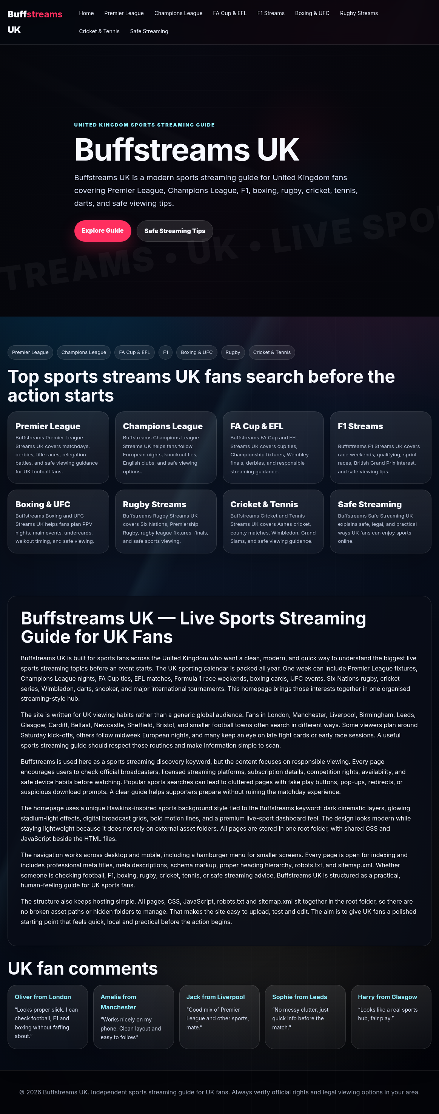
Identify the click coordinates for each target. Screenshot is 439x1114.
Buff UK (35, 22)
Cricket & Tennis (99, 31)
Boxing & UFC (312, 13)
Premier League (124, 13)
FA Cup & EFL (230, 13)
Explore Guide (103, 230)
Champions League (178, 13)
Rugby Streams (359, 13)
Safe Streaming (149, 31)
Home (86, 13)
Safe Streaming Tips (175, 231)
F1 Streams (271, 13)
